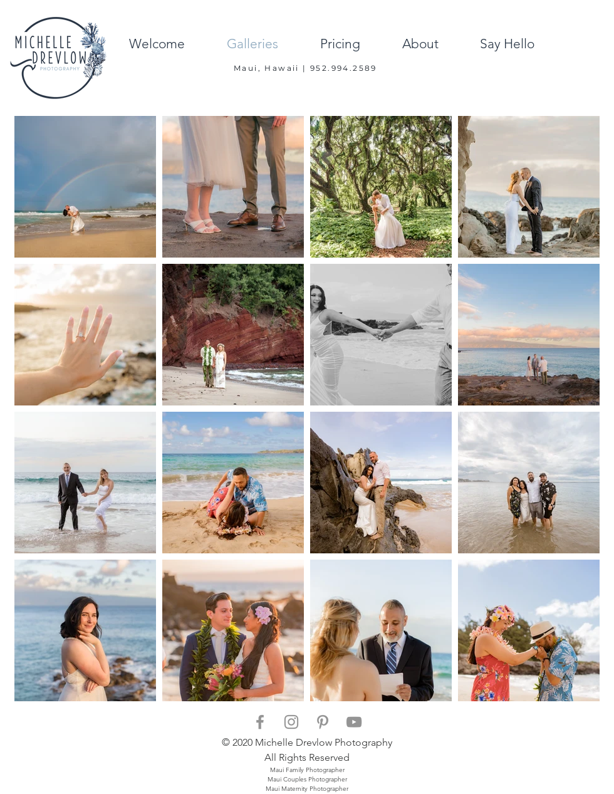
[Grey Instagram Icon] (291, 722)
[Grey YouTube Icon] (354, 722)
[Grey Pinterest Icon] (322, 722)
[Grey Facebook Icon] (260, 722)
